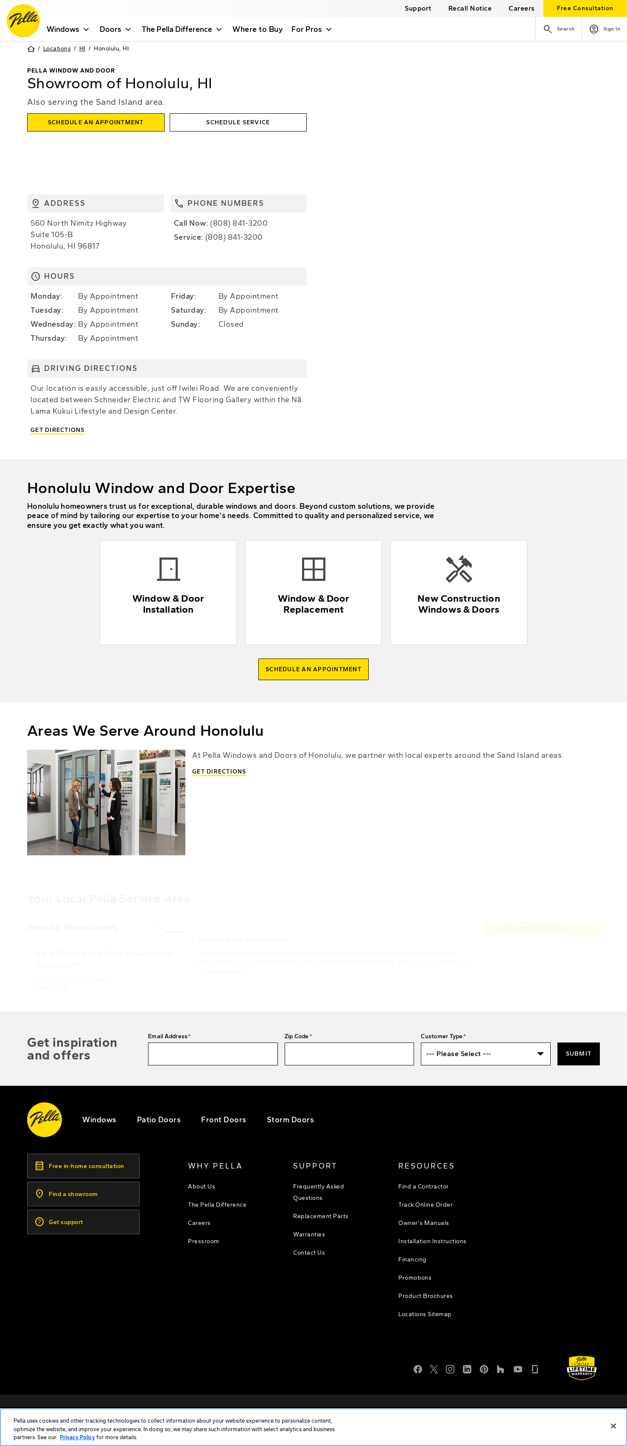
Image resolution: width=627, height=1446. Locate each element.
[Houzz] (501, 1368)
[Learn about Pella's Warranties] (582, 1368)
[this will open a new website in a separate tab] (470, 8)
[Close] (613, 1426)
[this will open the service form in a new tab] (238, 122)
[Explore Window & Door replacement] (314, 593)
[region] (313, 1427)
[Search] (558, 29)
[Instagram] (450, 1368)
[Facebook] (418, 1368)
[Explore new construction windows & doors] (459, 593)
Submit (579, 1053)
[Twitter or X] (434, 1368)
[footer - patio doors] (159, 1119)
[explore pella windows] (99, 1119)
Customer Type (441, 1036)
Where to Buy (257, 29)
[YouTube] (518, 1368)
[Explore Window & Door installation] (168, 593)
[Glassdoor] (535, 1368)
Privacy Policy (77, 1437)
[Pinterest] (484, 1368)
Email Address (168, 1036)
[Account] (604, 29)
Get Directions (58, 430)
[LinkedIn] (467, 1368)
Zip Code (297, 1036)
